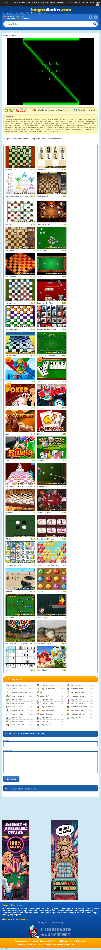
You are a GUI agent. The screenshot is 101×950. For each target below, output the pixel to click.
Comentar (11, 779)
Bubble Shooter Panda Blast (48, 565)
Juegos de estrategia (47, 689)
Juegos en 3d (45, 721)
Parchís (8, 382)
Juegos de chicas (46, 714)
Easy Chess (41, 170)
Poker (8, 408)
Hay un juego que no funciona (52, 944)
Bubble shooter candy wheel (16, 644)
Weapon (9, 591)
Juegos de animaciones (18, 692)
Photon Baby (42, 618)
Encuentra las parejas (14, 565)
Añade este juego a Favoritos (50, 110)
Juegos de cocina (16, 718)
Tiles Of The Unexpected (46, 329)
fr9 (41, 692)
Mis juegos (11, 17)
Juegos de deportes (17, 721)
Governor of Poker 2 (44, 224)
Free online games (41, 923)
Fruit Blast (41, 591)
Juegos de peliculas (78, 703)
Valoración (12, 110)
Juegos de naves (77, 700)
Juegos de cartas (16, 707)
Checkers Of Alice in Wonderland (18, 486)
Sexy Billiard (42, 486)
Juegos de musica (77, 696)
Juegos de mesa (20, 139)
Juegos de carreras (17, 703)
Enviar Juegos (32, 944)
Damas (8, 224)
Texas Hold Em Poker (45, 303)
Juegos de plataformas (79, 707)
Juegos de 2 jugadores (18, 685)
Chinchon (40, 434)
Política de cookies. (48, 4)
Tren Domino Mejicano (45, 539)
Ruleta (8, 460)
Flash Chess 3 (42, 196)
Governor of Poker (44, 513)
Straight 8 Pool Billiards (46, 355)
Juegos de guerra (46, 703)
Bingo (39, 408)
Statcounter (4, 949)
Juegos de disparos (17, 725)
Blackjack (40, 460)
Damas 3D (9, 513)
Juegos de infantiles (47, 710)
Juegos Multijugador (59, 923)
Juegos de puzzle (77, 710)
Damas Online (11, 303)
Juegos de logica (46, 725)
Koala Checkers (12, 355)
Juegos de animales (17, 696)
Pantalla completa (85, 110)
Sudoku (8, 670)
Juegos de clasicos (16, 710)
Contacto (21, 944)
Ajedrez (8, 434)
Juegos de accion (16, 689)
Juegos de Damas (39, 139)
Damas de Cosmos (13, 329)
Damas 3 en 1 (11, 170)
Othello (8, 539)
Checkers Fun (11, 277)
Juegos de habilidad (47, 707)
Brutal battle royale (44, 644)
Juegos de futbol (46, 700)
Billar (39, 277)
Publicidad (70, 944)
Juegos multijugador (78, 692)
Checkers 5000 (11, 251)
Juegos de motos (77, 689)
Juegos (24, 17)
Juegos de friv (45, 696)
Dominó (40, 382)
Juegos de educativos (48, 685)
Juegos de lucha (76, 685)
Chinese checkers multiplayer (17, 196)
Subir (78, 944)
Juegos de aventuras (17, 700)
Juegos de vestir (76, 718)
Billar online (41, 251)
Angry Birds (41, 670)
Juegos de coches (16, 714)
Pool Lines (10, 618)
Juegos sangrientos (78, 714)
